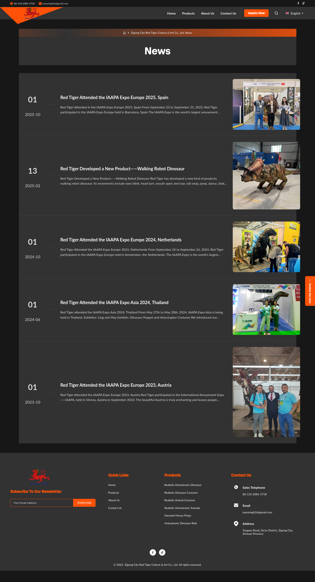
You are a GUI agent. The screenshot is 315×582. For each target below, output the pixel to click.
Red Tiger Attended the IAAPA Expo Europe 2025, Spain (114, 97)
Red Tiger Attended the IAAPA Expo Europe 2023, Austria (115, 385)
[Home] (124, 32)
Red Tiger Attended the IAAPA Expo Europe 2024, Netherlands (121, 239)
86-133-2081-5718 (255, 494)
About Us (207, 13)
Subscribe (84, 502)
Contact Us (228, 13)
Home (171, 13)
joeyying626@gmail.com (55, 3)
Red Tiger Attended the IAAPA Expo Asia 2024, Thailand (114, 302)
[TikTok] (162, 552)
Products (188, 13)
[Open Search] (276, 13)
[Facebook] (153, 552)
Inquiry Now (256, 13)
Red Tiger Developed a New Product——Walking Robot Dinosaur (122, 168)
